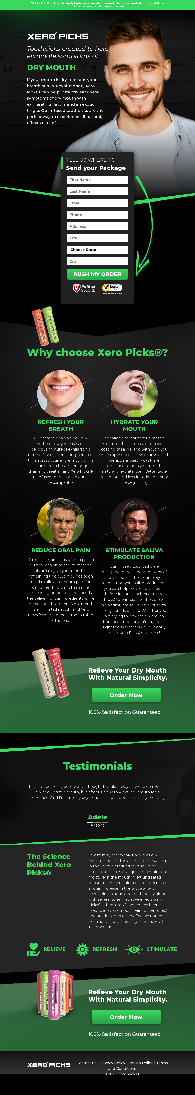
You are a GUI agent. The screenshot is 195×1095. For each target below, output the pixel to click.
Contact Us (86, 1063)
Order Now (126, 695)
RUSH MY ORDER (97, 274)
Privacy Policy (112, 1063)
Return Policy (140, 1063)
